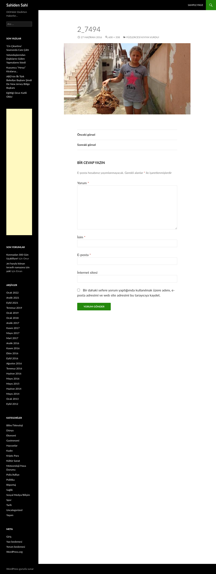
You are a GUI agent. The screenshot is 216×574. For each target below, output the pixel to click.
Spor (8, 500)
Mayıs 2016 (12, 378)
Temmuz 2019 (14, 307)
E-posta (84, 255)
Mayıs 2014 (12, 393)
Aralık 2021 (12, 297)
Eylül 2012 (12, 403)
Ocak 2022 (12, 292)
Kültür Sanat (13, 460)
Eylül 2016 (12, 358)
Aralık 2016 (12, 343)
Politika (10, 479)
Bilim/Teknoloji (14, 425)
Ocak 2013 (12, 398)
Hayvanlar (12, 445)
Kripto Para (12, 455)
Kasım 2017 (13, 328)
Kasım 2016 (13, 348)
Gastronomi (12, 440)
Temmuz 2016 (14, 368)
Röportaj (11, 484)
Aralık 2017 (12, 323)
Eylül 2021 (12, 302)
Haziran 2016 (13, 373)
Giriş (8, 536)
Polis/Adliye (12, 474)
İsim (81, 237)
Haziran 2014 (13, 388)
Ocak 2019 (12, 312)
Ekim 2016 (12, 353)
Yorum (83, 183)
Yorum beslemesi (15, 546)
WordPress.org (14, 551)
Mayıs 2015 (12, 383)
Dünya (10, 430)
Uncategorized (14, 510)
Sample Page (195, 5)
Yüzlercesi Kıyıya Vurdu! (142, 37)
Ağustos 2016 (14, 363)
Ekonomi (11, 435)
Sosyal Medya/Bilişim (18, 494)
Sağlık (9, 489)
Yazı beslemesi (14, 541)
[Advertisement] (19, 172)
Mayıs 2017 (12, 333)
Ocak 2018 (12, 317)
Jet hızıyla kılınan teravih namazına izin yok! (18, 267)
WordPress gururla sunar (20, 568)
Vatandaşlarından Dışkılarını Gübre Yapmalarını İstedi (16, 58)
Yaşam (9, 515)
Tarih (9, 505)
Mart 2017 (12, 338)
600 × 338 (114, 37)
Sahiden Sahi (17, 5)
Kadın (9, 450)
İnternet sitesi (87, 272)
